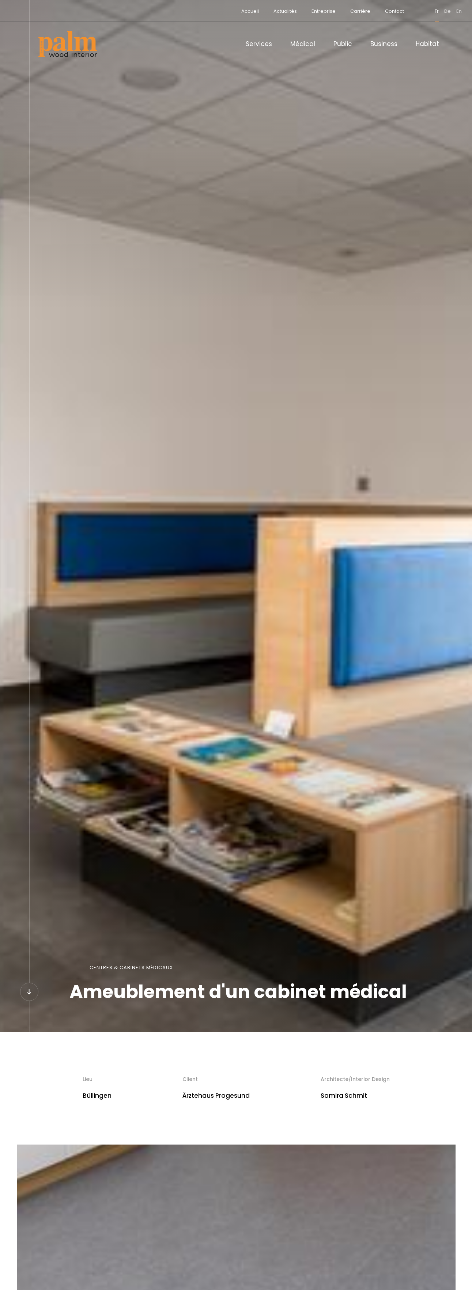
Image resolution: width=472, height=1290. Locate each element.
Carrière (338, 11)
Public (342, 43)
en (436, 11)
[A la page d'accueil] (67, 44)
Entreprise (301, 11)
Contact (371, 11)
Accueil (227, 11)
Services (259, 43)
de (425, 11)
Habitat (427, 43)
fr (414, 11)
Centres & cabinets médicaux (131, 967)
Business (383, 43)
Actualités (262, 11)
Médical (302, 43)
